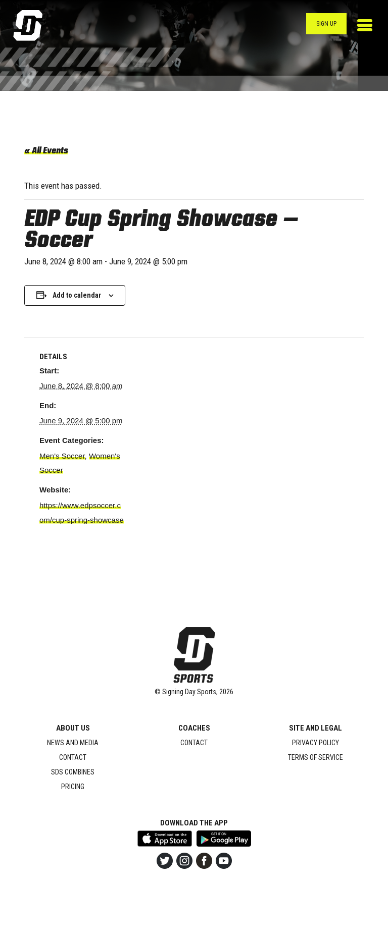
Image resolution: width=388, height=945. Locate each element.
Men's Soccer (62, 456)
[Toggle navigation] (365, 25)
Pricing (72, 787)
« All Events (46, 151)
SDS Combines (72, 772)
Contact (72, 757)
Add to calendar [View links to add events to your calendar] (77, 295)
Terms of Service (315, 757)
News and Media (73, 743)
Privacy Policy (315, 743)
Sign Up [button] (326, 23)
